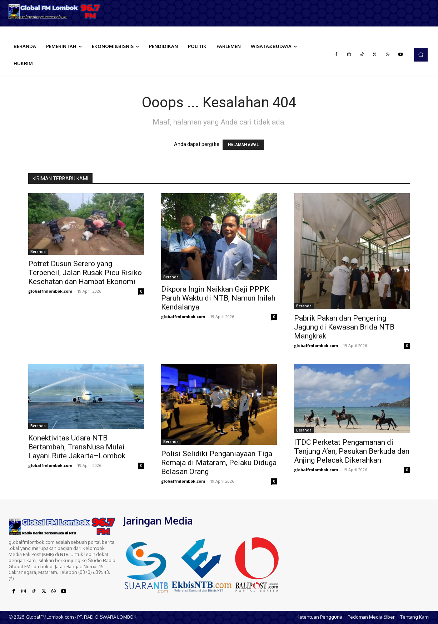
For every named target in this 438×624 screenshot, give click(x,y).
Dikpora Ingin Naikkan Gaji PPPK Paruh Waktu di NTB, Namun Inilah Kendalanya (218, 298)
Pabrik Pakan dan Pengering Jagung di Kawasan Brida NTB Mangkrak (344, 327)
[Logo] (55, 11)
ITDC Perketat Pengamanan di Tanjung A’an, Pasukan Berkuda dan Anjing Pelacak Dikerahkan (351, 451)
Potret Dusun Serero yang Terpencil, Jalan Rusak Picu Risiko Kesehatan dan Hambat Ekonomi (85, 272)
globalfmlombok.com (50, 291)
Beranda (38, 251)
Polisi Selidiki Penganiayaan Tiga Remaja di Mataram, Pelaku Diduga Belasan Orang (219, 462)
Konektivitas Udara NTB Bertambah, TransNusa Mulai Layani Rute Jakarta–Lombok (76, 447)
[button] (421, 55)
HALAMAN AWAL (243, 144)
